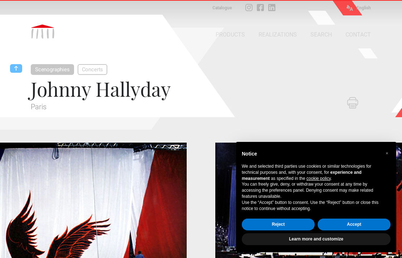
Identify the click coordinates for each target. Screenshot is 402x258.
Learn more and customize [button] (316, 239)
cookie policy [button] (319, 178)
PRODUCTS (230, 34)
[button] (387, 153)
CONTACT (358, 34)
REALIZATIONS (278, 34)
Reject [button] (278, 224)
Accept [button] (354, 224)
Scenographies (52, 69)
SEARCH (321, 34)
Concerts (92, 69)
